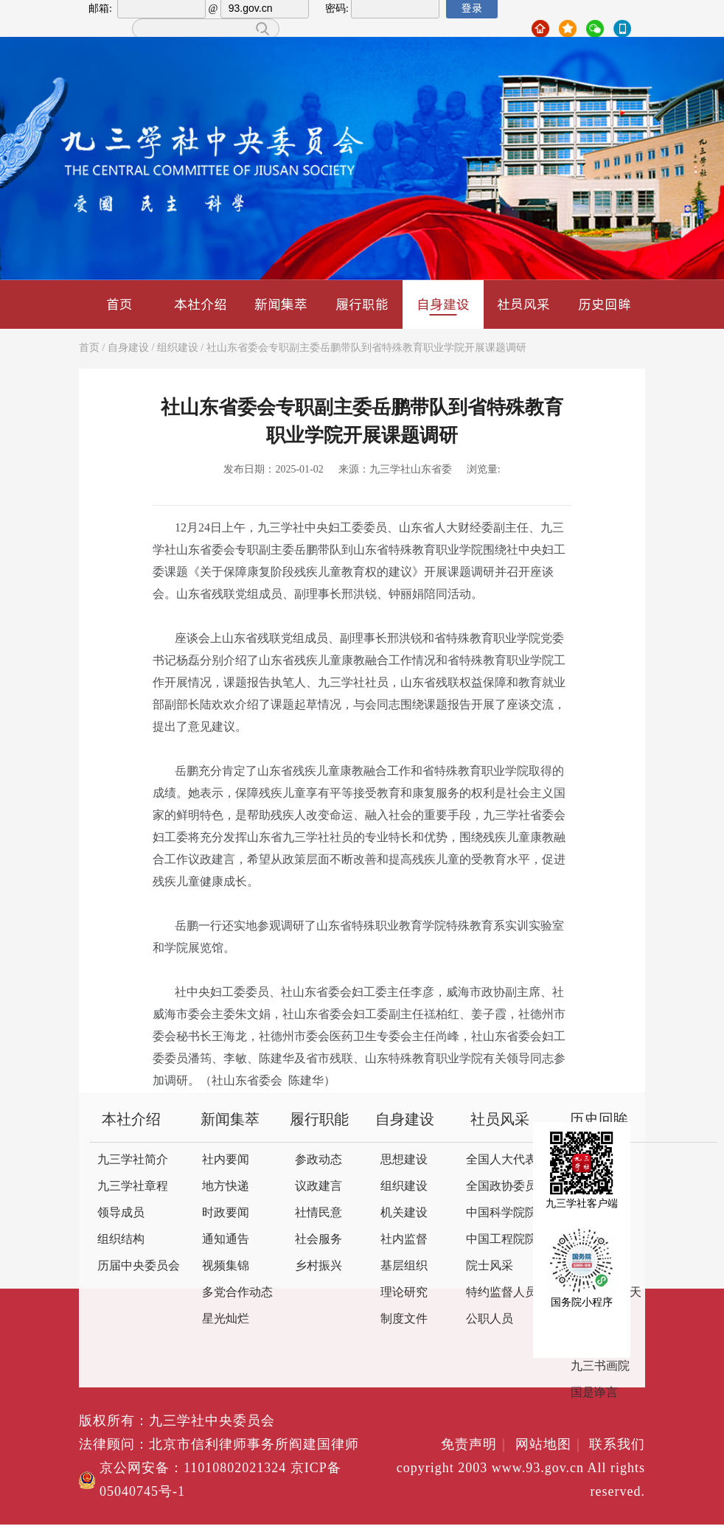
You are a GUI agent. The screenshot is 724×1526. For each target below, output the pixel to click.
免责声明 (476, 1445)
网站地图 (550, 1445)
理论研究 (404, 1292)
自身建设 (443, 305)
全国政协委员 (501, 1186)
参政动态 (318, 1160)
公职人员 (489, 1319)
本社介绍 (200, 304)
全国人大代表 (501, 1160)
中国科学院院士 (507, 1213)
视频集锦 (225, 1266)
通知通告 (225, 1239)
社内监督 (404, 1239)
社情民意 (318, 1213)
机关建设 (404, 1213)
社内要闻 (225, 1160)
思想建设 (404, 1160)
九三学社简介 (132, 1160)
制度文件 (404, 1319)
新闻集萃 (280, 304)
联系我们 (617, 1445)
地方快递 (225, 1186)
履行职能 (362, 304)
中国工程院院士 (507, 1239)
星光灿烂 (225, 1319)
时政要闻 (225, 1213)
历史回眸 (604, 304)
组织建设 (177, 348)
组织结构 (121, 1239)
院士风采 (489, 1266)
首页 (119, 304)
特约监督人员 (501, 1292)
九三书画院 (600, 1366)
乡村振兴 (318, 1266)
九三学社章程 (132, 1186)
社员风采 (523, 304)
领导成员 (121, 1213)
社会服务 (318, 1239)
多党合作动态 (237, 1292)
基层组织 (404, 1266)
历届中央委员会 (138, 1266)
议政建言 (318, 1186)
